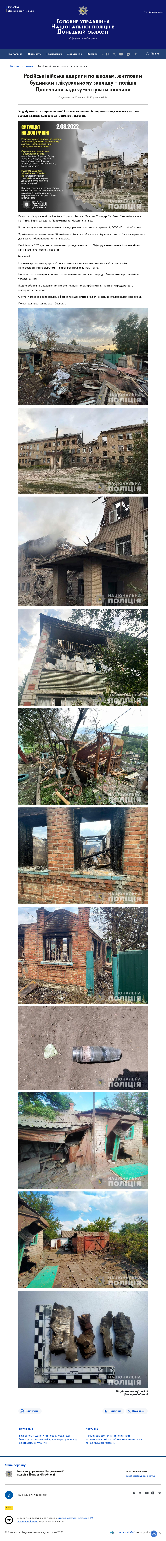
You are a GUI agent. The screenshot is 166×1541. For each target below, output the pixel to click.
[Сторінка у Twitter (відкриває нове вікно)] (114, 54)
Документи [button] (74, 54)
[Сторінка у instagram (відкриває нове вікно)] (128, 54)
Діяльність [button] (34, 54)
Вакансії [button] (92, 54)
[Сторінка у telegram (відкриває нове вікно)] (135, 54)
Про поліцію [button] (14, 54)
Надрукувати (31, 1411)
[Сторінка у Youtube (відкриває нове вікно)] (121, 54)
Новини (29, 66)
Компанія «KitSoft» (127, 1532)
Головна (14, 66)
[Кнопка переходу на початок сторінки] (154, 1533)
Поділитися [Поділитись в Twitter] (138, 1411)
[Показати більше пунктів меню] (102, 54)
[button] (18, 1465)
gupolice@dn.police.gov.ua (140, 1476)
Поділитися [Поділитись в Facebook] (115, 1411)
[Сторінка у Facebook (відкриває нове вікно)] (107, 54)
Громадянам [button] (54, 54)
